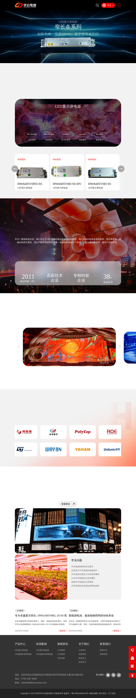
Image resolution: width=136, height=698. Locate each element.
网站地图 (94, 693)
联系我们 (105, 643)
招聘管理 (103, 654)
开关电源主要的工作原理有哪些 (85, 574)
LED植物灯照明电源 (23, 654)
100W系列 (49, 140)
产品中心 (20, 643)
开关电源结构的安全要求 (82, 566)
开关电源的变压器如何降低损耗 (85, 586)
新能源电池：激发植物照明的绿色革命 (41, 563)
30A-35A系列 (32, 134)
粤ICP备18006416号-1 (80, 693)
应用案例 (41, 643)
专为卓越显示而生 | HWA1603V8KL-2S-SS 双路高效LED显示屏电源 (41, 616)
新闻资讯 (62, 643)
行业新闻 (61, 654)
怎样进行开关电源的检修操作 (84, 570)
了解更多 (23, 584)
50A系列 (65, 134)
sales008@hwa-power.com (34, 683)
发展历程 (82, 654)
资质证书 (82, 662)
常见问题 (61, 658)
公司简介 (82, 650)
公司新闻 (61, 650)
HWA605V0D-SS (99, 184)
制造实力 (82, 658)
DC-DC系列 (65, 140)
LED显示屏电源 (21, 650)
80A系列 (99, 134)
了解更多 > (62, 631)
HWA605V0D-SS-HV (67, 184)
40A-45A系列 (49, 134)
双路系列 (82, 140)
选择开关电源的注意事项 (82, 582)
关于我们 (84, 643)
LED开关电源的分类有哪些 (83, 578)
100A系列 (32, 140)
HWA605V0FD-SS (30, 184)
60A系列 (82, 134)
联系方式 (103, 650)
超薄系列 (99, 140)
